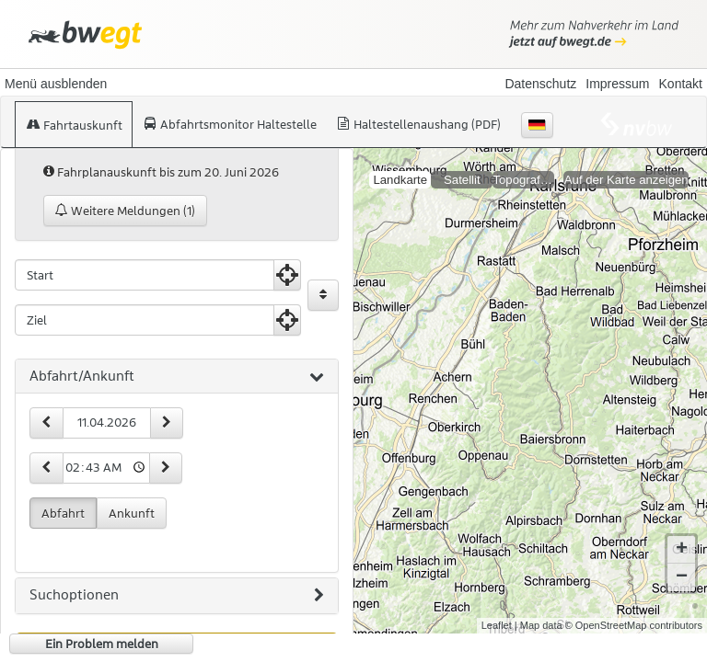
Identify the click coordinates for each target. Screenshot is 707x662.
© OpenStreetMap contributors (633, 610)
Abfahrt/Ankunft (176, 377)
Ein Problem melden (101, 643)
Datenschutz (540, 83)
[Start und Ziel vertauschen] (323, 295)
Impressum (617, 83)
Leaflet (496, 610)
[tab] (177, 377)
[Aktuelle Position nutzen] (287, 275)
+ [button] (682, 535)
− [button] (682, 562)
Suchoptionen (176, 596)
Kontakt (680, 83)
